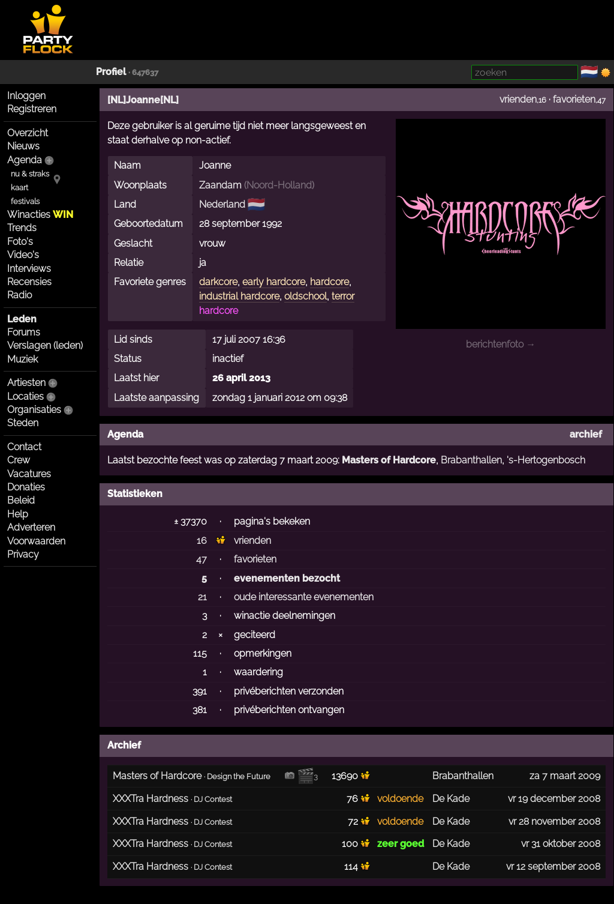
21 (202, 597)
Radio (19, 295)
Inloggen (26, 95)
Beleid (21, 500)
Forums (23, 332)
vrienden (518, 99)
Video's (23, 255)
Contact (24, 447)
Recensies (29, 282)
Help (17, 514)
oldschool (305, 296)
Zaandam (220, 185)
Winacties (40, 214)
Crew (18, 460)
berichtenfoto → (500, 344)
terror (343, 296)
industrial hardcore (239, 296)
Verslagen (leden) (45, 345)
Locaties (25, 396)
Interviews (29, 268)
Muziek (22, 359)
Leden (22, 319)
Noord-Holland (279, 185)
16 (202, 540)
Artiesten (26, 382)
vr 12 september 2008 (553, 866)
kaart (19, 187)
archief (586, 434)
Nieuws (23, 146)
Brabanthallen (471, 460)
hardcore (329, 282)
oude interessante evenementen (304, 597)
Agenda (24, 160)
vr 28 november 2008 (554, 821)
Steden (22, 423)
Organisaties (34, 409)
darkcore (218, 282)
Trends (22, 228)
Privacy (23, 554)
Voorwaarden (36, 541)
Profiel (111, 71)
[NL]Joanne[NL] (143, 100)
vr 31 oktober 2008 (560, 843)
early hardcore (273, 282)
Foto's (20, 241)
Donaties (26, 487)
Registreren (31, 109)
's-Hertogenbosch (546, 460)
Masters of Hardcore (389, 460)
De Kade (450, 798)
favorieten (574, 99)
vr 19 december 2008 (554, 798)
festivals (25, 201)
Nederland (222, 204)
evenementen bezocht (287, 578)
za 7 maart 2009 (564, 776)
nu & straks (30, 173)
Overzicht (27, 133)
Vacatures (29, 474)
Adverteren (31, 527)
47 (201, 559)
